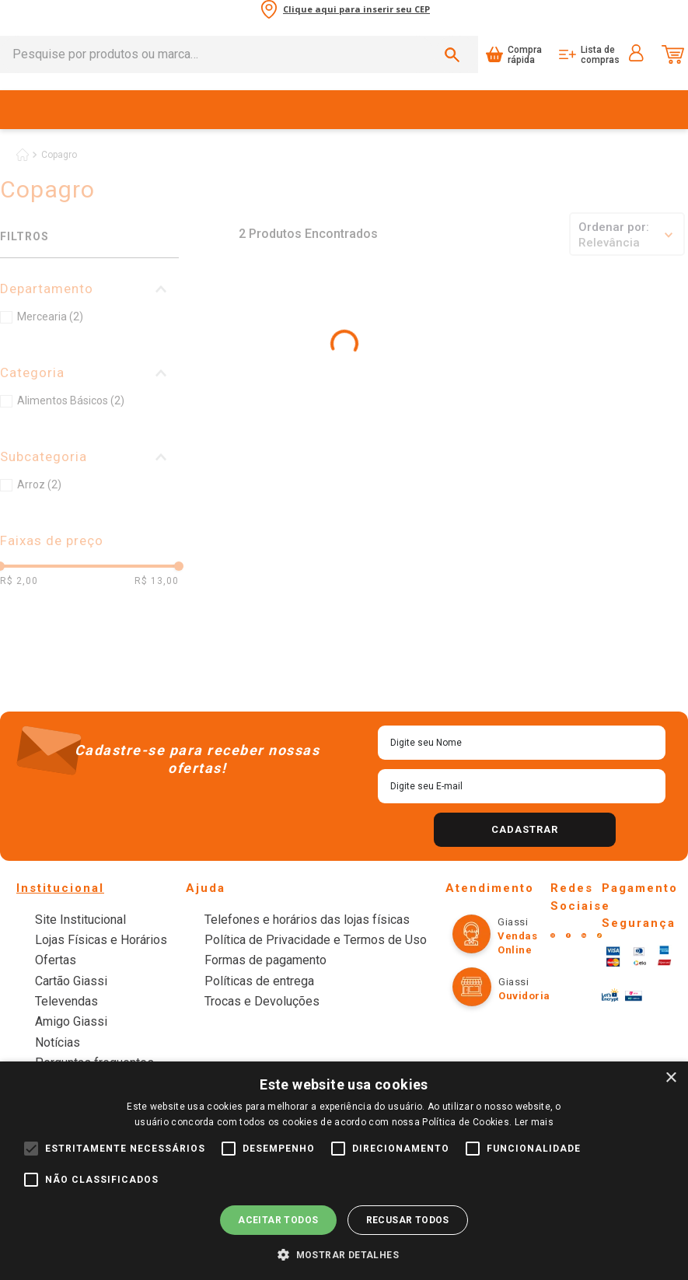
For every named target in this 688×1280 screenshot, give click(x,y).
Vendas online (517, 943)
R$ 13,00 (156, 580)
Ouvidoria (524, 996)
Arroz (39, 484)
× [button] (670, 1078)
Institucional (60, 888)
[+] (246, 458)
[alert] (344, 1170)
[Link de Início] (22, 154)
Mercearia (50, 316)
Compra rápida (525, 54)
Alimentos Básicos (70, 400)
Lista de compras (600, 54)
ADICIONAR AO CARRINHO (281, 458)
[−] (213, 458)
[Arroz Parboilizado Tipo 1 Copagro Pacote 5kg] (372, 370)
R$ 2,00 (19, 580)
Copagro (59, 154)
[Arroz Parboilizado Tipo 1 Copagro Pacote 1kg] (252, 370)
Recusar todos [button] (407, 1220)
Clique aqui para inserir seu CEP (356, 10)
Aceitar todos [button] (278, 1220)
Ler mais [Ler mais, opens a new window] (534, 1122)
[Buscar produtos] (455, 54)
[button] (89, 289)
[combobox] (239, 54)
